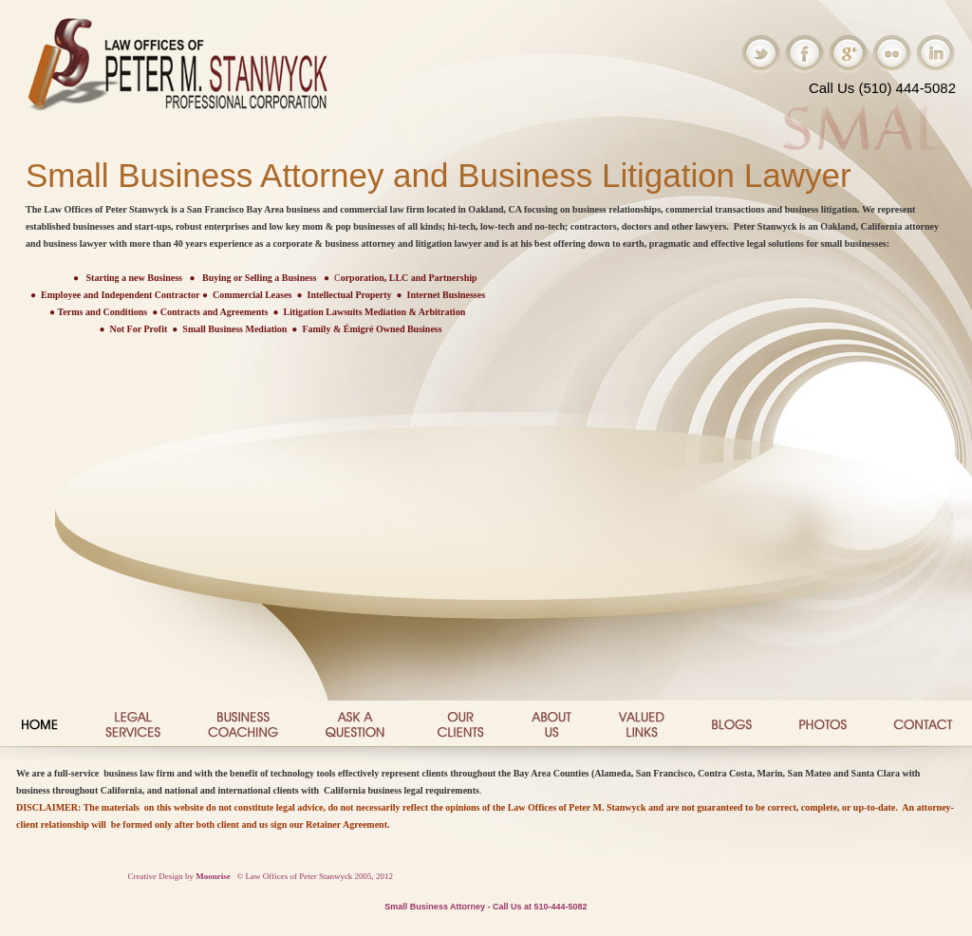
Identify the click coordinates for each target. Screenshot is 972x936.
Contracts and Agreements (214, 312)
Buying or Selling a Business (259, 277)
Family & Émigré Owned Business (371, 329)
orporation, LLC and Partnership (409, 277)
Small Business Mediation (234, 329)
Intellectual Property (350, 295)
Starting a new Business (134, 277)
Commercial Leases (252, 295)
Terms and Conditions (103, 312)
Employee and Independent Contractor (120, 295)
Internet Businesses (446, 295)
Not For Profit (139, 329)
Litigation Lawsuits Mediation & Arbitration (375, 312)
